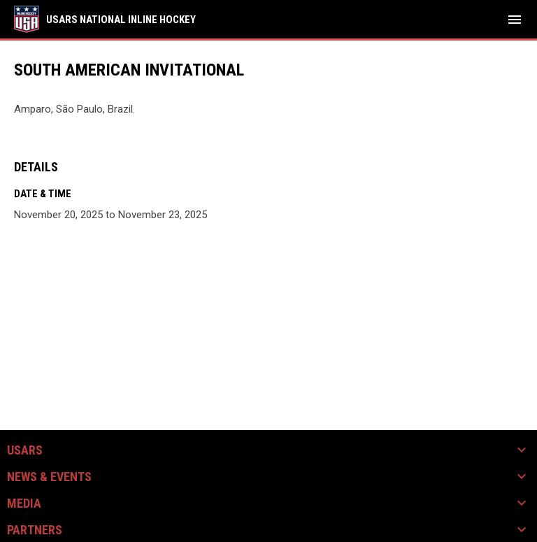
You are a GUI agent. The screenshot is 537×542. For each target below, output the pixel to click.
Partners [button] (34, 530)
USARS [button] (25, 450)
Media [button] (24, 503)
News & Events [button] (49, 477)
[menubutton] (514, 19)
